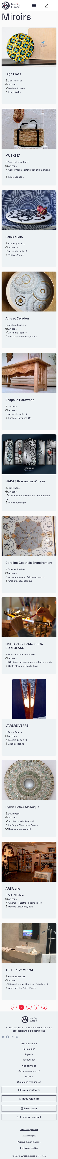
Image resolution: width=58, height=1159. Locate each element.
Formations (29, 1048)
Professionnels (29, 1043)
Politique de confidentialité (29, 1142)
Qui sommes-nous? (29, 1071)
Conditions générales (29, 1129)
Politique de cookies (29, 1148)
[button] (34, 6)
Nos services (29, 1065)
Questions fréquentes (29, 1081)
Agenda (29, 1054)
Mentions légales (29, 1136)
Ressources (29, 1059)
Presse (29, 1076)
